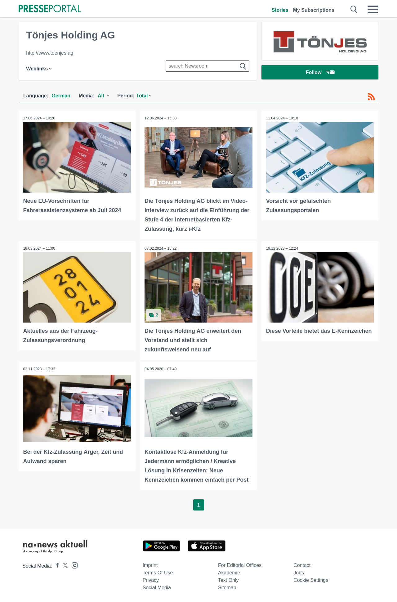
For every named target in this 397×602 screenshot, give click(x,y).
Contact (301, 564)
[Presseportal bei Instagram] (73, 564)
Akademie (229, 572)
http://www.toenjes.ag (49, 53)
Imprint (150, 564)
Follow (320, 72)
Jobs (298, 572)
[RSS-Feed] (371, 96)
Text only (228, 579)
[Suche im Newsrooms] (207, 66)
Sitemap (227, 587)
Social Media (157, 587)
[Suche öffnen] (354, 9)
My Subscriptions (313, 10)
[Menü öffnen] (372, 9)
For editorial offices (239, 564)
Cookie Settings (310, 579)
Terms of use (158, 572)
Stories (279, 10)
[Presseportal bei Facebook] (55, 565)
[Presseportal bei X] (63, 565)
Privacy (151, 579)
